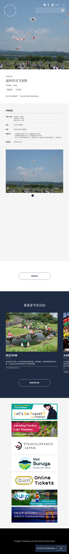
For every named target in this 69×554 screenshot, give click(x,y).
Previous (4, 171)
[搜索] (62, 10)
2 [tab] (36, 195)
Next (65, 171)
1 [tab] (32, 195)
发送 (61, 548)
